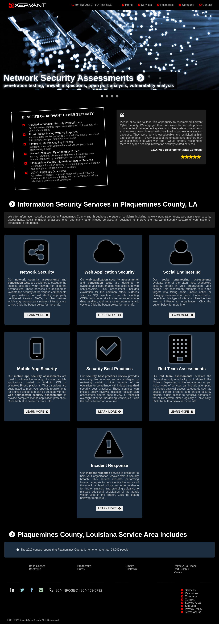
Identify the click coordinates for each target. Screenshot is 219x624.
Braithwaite (84, 565)
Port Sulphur (181, 569)
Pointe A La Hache (185, 565)
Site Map (190, 605)
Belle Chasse (37, 565)
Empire (130, 565)
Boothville (35, 569)
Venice (178, 572)
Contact (207, 4)
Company (188, 4)
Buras (81, 569)
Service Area (193, 602)
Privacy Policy (193, 608)
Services (146, 4)
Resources (166, 4)
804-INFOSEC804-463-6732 (93, 4)
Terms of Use (193, 612)
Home (129, 4)
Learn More (35, 315)
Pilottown (131, 569)
